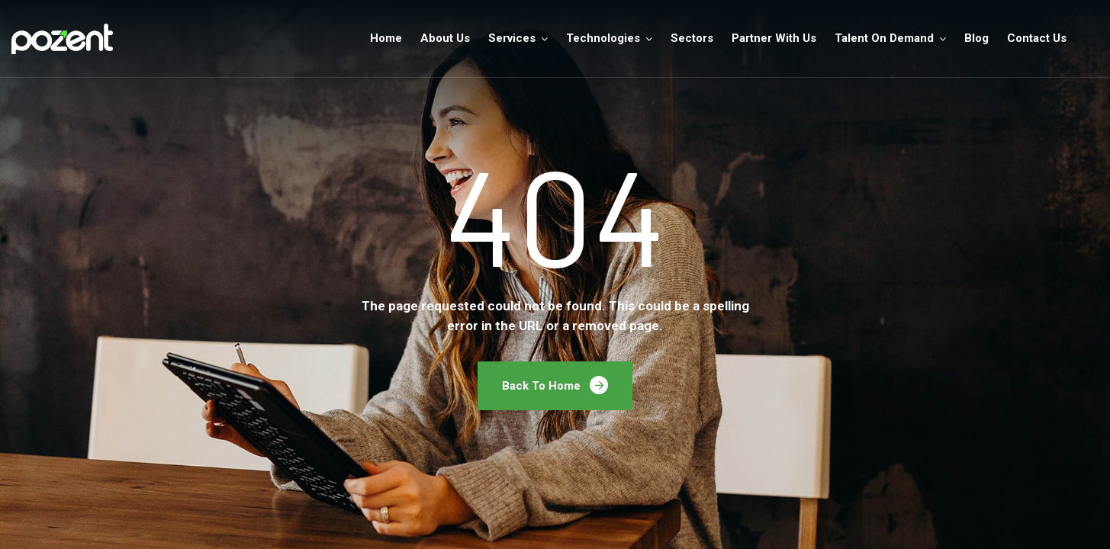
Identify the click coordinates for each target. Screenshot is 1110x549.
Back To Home (555, 385)
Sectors (692, 38)
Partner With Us (774, 38)
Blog (976, 38)
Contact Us (1037, 38)
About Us (445, 38)
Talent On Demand (884, 38)
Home (386, 38)
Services (512, 38)
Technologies (603, 38)
